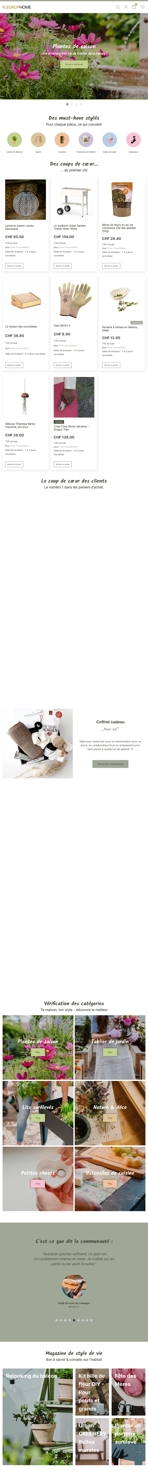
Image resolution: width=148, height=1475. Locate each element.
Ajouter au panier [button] (17, 799)
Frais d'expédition (19, 780)
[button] (67, 637)
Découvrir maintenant (74, 331)
